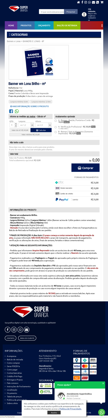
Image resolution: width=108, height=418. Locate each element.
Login (90, 15)
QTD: (11, 121)
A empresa (11, 356)
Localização (12, 389)
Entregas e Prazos (15, 379)
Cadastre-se (92, 19)
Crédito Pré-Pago (14, 376)
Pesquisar (71, 11)
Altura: (38, 121)
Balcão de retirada (67, 25)
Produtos (26, 25)
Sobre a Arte (12, 403)
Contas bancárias (14, 373)
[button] (70, 408)
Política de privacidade (17, 400)
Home (11, 25)
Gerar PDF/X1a (13, 366)
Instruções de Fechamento (19, 386)
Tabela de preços (14, 396)
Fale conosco (12, 383)
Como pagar (12, 369)
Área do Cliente (27, 338)
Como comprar (13, 363)
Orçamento (44, 25)
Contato (10, 338)
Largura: (22, 121)
